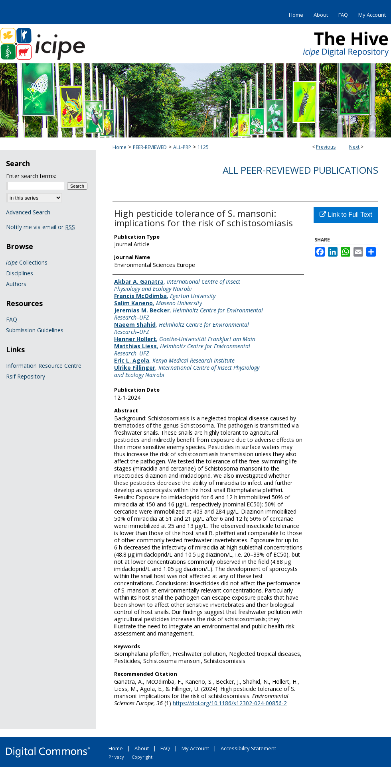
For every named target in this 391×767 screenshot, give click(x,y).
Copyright (142, 757)
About (141, 748)
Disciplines (19, 273)
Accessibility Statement (248, 748)
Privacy (116, 757)
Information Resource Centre (43, 365)
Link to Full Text (346, 214)
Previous (326, 146)
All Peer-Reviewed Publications (300, 170)
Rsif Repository (25, 376)
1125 (203, 147)
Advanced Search (28, 212)
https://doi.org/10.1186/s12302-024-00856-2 (230, 703)
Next (354, 146)
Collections (26, 262)
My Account (195, 748)
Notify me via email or (40, 227)
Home (119, 147)
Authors (16, 284)
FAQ (11, 319)
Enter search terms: (31, 176)
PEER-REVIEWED (150, 147)
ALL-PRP (182, 147)
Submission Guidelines (34, 330)
